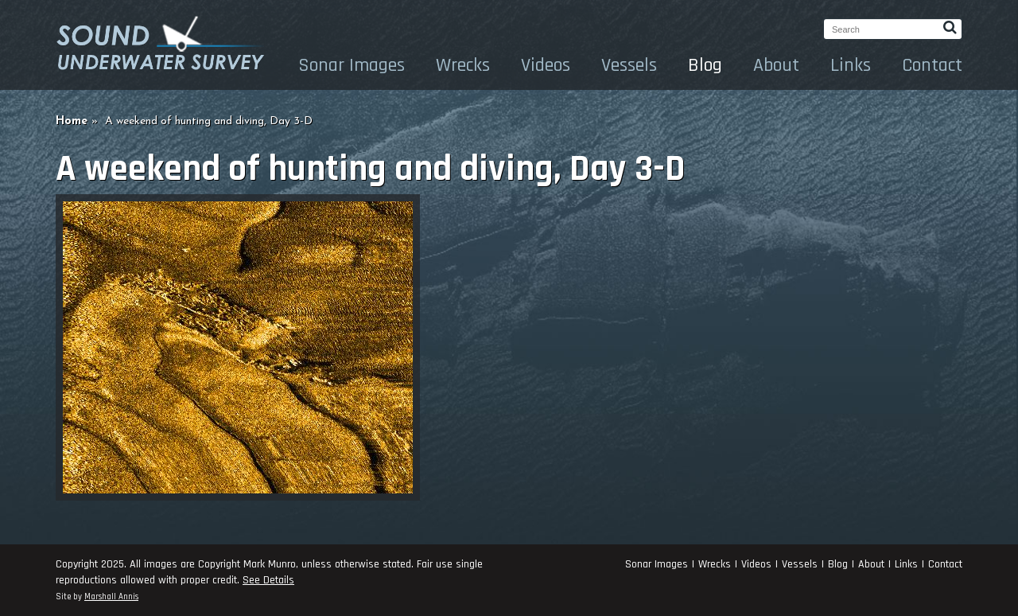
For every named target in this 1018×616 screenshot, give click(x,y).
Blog (705, 65)
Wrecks (463, 65)
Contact (932, 65)
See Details (268, 580)
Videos (545, 65)
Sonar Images (351, 65)
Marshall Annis (111, 596)
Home (71, 121)
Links (850, 65)
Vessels (629, 65)
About (776, 65)
